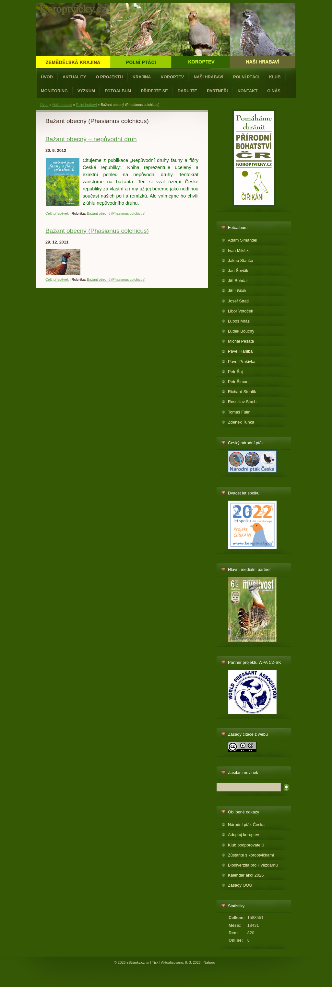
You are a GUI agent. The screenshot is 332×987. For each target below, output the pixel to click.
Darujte (187, 90)
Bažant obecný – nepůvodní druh (91, 139)
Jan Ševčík (238, 270)
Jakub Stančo (240, 260)
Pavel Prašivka (241, 361)
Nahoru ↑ (211, 962)
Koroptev (172, 76)
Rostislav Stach (242, 401)
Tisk (155, 962)
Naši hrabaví (208, 76)
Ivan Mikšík (238, 250)
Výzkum (86, 90)
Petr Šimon (238, 381)
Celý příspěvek (57, 213)
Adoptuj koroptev (243, 834)
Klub (275, 76)
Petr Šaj (235, 371)
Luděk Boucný (241, 331)
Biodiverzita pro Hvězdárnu (253, 865)
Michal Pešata (241, 341)
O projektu (109, 76)
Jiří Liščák (237, 290)
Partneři (217, 90)
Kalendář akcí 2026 (246, 875)
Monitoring (54, 90)
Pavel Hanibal (241, 351)
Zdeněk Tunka (241, 422)
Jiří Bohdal (237, 280)
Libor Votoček (240, 311)
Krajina (142, 76)
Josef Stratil (239, 301)
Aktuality (74, 76)
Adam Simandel (242, 240)
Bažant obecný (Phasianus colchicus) (116, 213)
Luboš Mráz (239, 321)
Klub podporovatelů (246, 845)
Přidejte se (154, 90)
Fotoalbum (118, 90)
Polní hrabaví (86, 105)
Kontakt (248, 90)
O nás (273, 90)
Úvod (47, 76)
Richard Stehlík (242, 391)
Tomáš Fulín (239, 412)
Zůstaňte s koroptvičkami (251, 855)
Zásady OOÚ (240, 885)
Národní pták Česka (246, 824)
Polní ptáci (246, 76)
